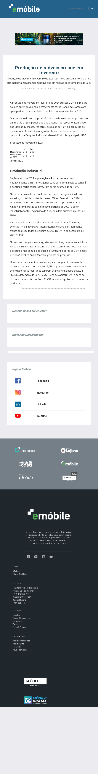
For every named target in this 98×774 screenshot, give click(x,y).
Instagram (43, 392)
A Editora (16, 571)
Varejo (15, 624)
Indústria (16, 615)
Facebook (43, 380)
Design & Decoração (21, 618)
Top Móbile (17, 647)
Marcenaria (17, 621)
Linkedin (42, 404)
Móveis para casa (20, 650)
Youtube (42, 416)
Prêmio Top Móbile (20, 574)
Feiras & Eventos (19, 627)
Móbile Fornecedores (21, 641)
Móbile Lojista (18, 644)
